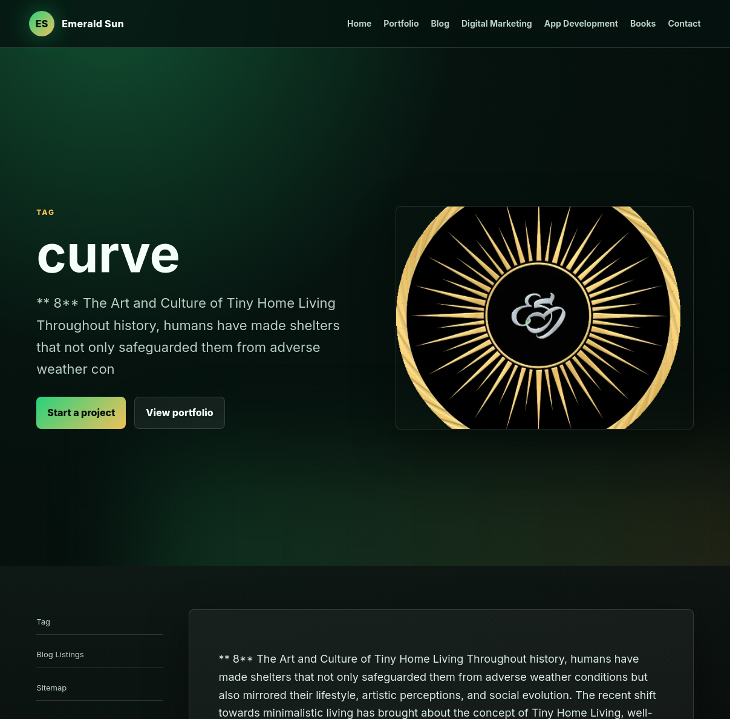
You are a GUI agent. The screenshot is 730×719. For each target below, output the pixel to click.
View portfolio (179, 412)
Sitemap (51, 687)
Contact (684, 23)
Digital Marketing (496, 23)
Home (359, 23)
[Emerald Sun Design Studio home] (76, 23)
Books (643, 23)
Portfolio (401, 23)
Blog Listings (59, 654)
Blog (440, 23)
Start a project (81, 412)
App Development (581, 23)
